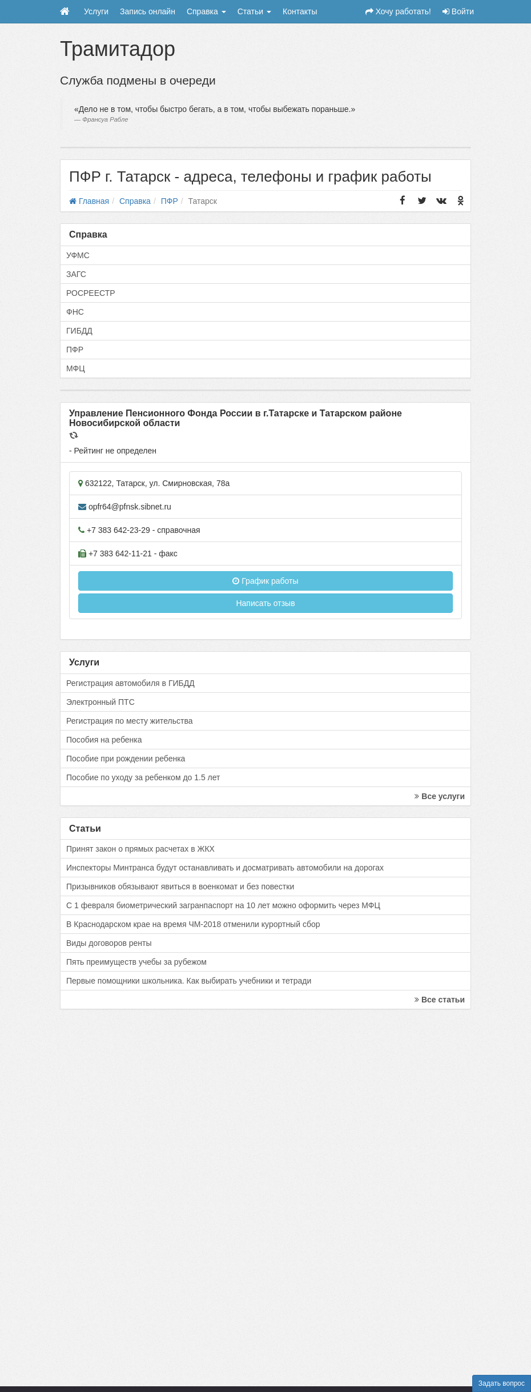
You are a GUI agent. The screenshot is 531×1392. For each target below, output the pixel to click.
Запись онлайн (147, 11)
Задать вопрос (501, 1383)
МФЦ (75, 368)
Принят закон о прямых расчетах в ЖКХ (140, 848)
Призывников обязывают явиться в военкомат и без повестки (180, 886)
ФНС (75, 311)
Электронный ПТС (100, 702)
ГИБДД (79, 330)
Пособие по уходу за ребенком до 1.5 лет (143, 777)
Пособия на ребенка (104, 739)
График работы (265, 580)
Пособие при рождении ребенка (125, 758)
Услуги (96, 11)
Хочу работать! (398, 11)
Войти (458, 11)
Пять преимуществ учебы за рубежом (136, 961)
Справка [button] (206, 11)
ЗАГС (76, 274)
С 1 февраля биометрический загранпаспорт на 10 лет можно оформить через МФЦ (223, 905)
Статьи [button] (254, 11)
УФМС (78, 255)
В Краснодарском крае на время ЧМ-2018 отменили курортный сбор (193, 924)
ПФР (74, 349)
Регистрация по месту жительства (129, 720)
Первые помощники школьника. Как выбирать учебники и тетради (188, 980)
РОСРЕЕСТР (90, 293)
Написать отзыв (265, 603)
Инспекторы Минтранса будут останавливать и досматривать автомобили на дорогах (225, 867)
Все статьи (440, 999)
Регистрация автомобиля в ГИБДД (130, 683)
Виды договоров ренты (109, 943)
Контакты (300, 11)
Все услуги (440, 796)
